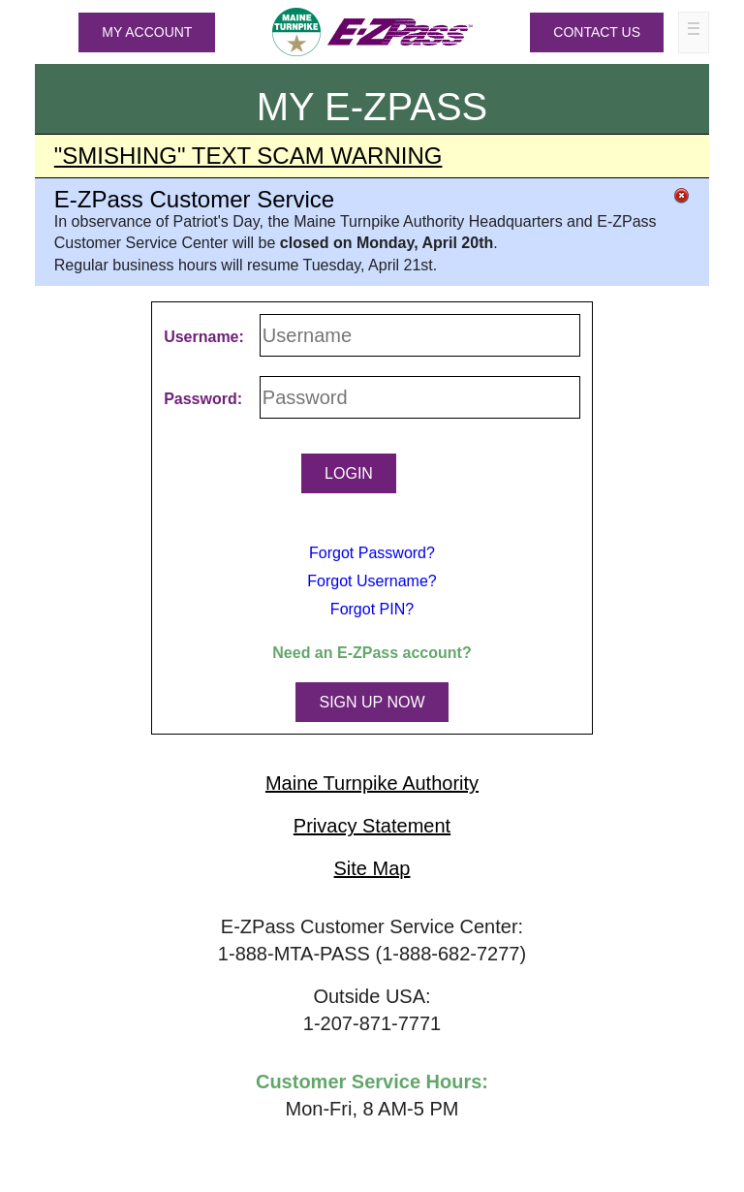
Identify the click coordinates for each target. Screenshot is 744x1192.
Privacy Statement (372, 825)
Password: (203, 399)
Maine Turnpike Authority (372, 783)
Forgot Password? (372, 553)
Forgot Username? (371, 581)
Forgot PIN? (372, 609)
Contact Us (596, 32)
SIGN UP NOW (371, 702)
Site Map (372, 868)
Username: (204, 337)
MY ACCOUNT (147, 32)
